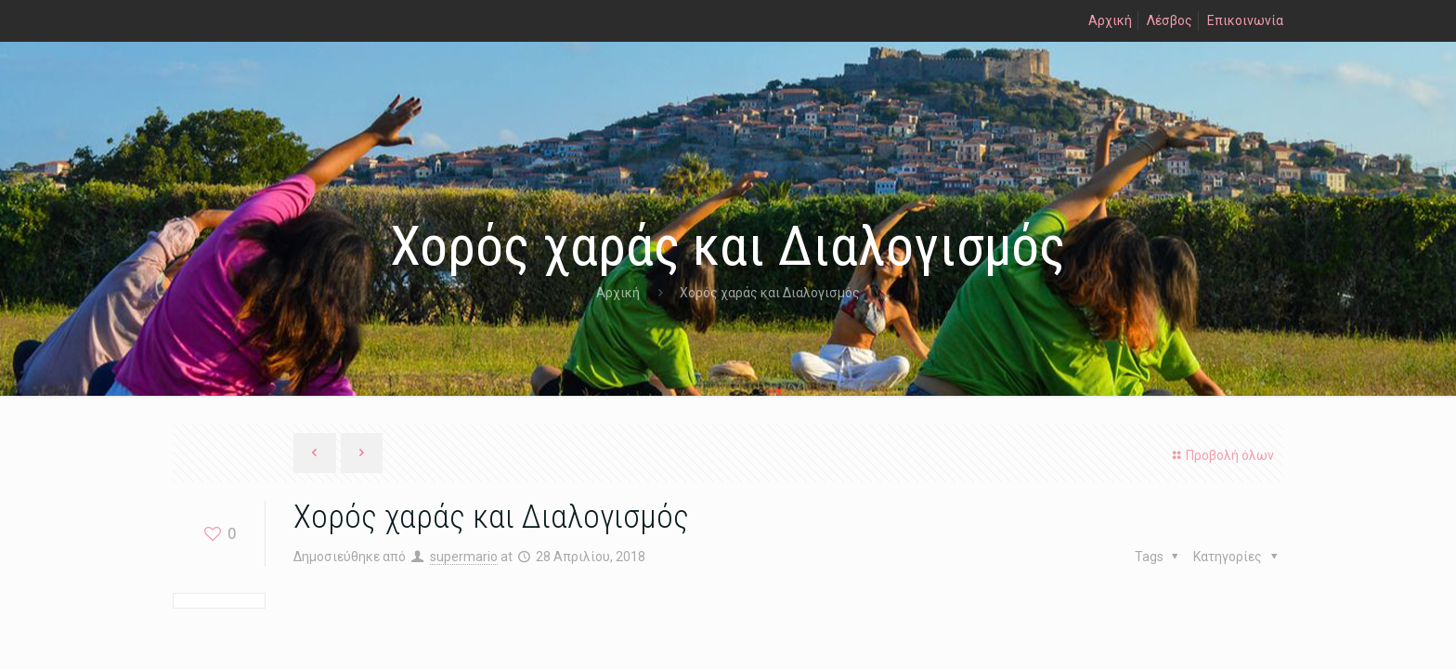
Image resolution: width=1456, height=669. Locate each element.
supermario (464, 556)
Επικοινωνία (1245, 20)
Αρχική (1110, 20)
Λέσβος (1169, 20)
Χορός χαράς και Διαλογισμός (770, 292)
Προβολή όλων (1220, 455)
